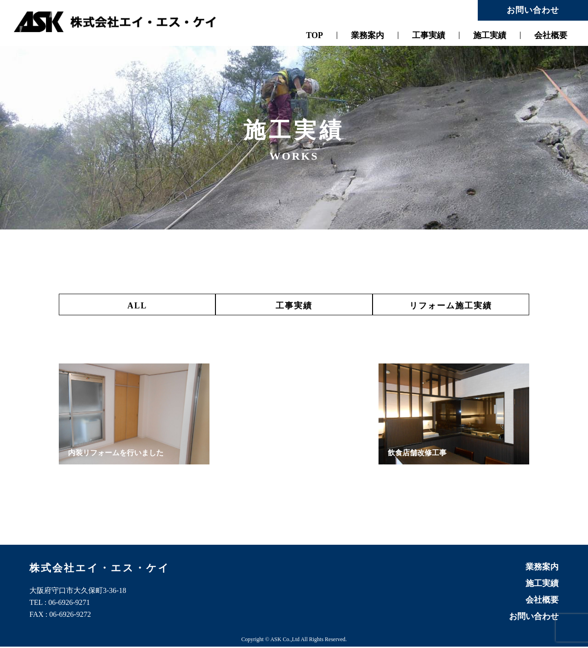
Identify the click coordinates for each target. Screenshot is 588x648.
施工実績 (489, 35)
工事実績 (428, 35)
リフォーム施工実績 (456, 305)
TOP (314, 35)
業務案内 (367, 35)
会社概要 (550, 35)
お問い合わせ (533, 10)
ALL (131, 305)
